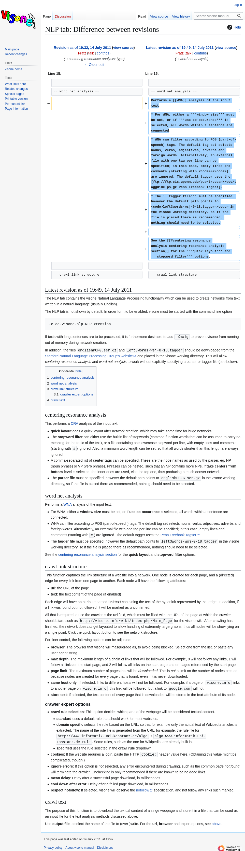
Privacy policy (53, 844)
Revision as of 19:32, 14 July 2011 (82, 48)
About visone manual (79, 844)
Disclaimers (105, 844)
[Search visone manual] (218, 16)
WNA (67, 503)
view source (123, 48)
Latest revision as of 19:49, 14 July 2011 (179, 48)
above (216, 821)
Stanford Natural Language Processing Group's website (89, 355)
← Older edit (94, 65)
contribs (103, 53)
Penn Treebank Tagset (178, 534)
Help (233, 27)
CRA (74, 423)
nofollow (142, 787)
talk (91, 53)
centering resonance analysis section (87, 553)
